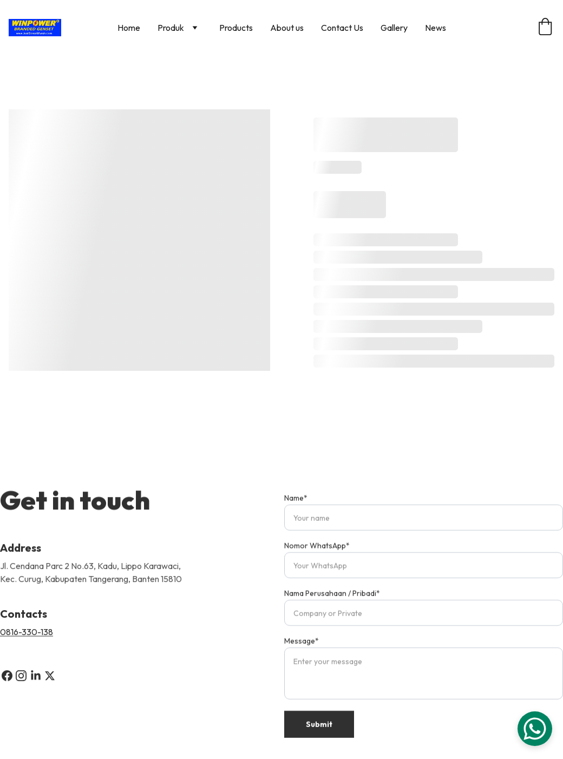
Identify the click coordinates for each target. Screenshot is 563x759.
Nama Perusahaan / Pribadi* (332, 605)
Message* (301, 653)
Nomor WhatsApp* (317, 557)
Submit (319, 736)
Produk (171, 27)
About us (287, 27)
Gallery (394, 27)
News (435, 27)
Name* (295, 510)
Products (236, 27)
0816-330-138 (26, 634)
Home (128, 27)
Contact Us (342, 27)
